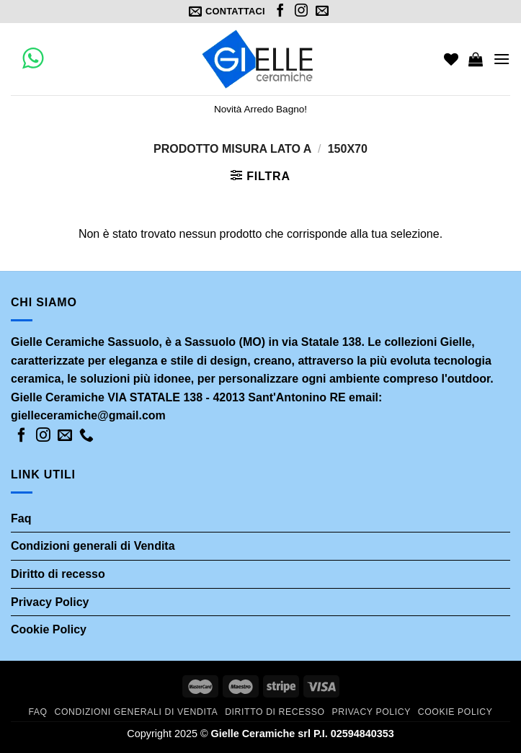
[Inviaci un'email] (322, 11)
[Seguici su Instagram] (301, 11)
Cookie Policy (48, 629)
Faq (21, 518)
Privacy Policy (50, 602)
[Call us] (86, 436)
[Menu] (501, 58)
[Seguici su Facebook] (280, 11)
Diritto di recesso (58, 574)
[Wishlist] (451, 59)
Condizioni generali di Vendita (93, 546)
